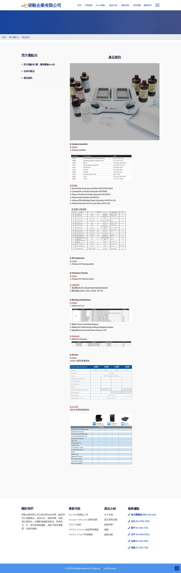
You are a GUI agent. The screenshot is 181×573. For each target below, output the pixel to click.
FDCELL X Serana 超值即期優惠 (83, 529)
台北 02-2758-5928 (138, 521)
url (102, 568)
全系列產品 (28, 71)
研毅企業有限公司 (41, 5)
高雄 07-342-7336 (138, 547)
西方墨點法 (14, 37)
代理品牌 (88, 5)
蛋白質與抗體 (110, 519)
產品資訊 (26, 37)
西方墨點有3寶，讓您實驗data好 (38, 64)
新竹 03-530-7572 (138, 527)
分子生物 (108, 514)
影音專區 (137, 5)
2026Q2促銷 (75, 524)
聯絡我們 (147, 5)
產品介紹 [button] (113, 5)
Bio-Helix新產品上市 (78, 514)
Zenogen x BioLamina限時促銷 (83, 519)
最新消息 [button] (125, 5)
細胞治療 (108, 534)
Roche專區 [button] (100, 5)
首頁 (79, 5)
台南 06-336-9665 (138, 541)
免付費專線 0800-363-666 (142, 514)
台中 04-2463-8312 (138, 534)
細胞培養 (108, 524)
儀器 (106, 529)
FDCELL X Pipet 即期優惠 (81, 534)
